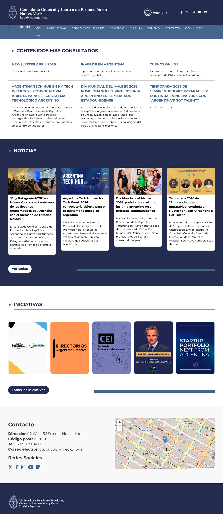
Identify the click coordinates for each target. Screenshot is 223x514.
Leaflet (191, 460)
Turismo (134, 28)
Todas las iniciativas (28, 383)
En (206, 12)
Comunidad (174, 28)
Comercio (98, 28)
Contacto (153, 28)
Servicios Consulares (69, 28)
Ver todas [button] (20, 261)
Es (213, 12)
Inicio (18, 28)
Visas (192, 28)
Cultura (117, 28)
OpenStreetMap (201, 460)
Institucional (37, 28)
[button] (165, 432)
